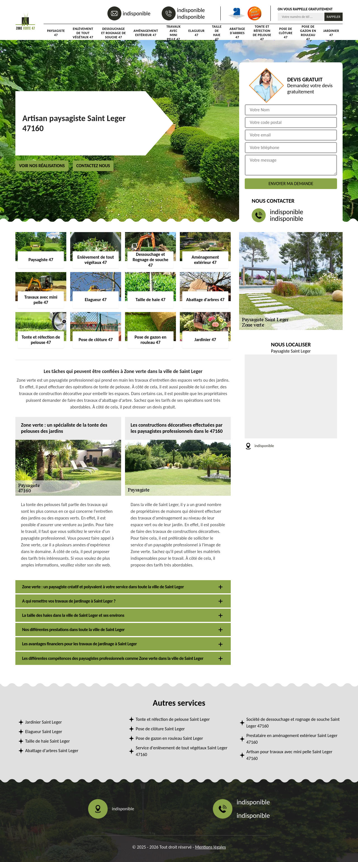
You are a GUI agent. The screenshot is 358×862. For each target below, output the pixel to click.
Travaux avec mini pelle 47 (173, 33)
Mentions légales (210, 847)
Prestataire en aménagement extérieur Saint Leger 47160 (292, 739)
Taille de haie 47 (217, 33)
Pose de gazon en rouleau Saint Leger (169, 738)
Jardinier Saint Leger (43, 722)
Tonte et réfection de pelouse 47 (262, 33)
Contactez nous (93, 165)
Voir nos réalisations (42, 165)
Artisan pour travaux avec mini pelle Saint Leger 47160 (289, 755)
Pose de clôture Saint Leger (160, 728)
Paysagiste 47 (56, 33)
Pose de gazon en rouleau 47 (308, 33)
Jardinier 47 (331, 33)
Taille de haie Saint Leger (47, 741)
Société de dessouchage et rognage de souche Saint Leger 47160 (293, 723)
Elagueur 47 (197, 33)
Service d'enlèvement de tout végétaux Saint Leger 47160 (181, 751)
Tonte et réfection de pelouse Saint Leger (173, 719)
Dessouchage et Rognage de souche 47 (113, 33)
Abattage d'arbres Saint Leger (51, 750)
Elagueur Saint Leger (43, 731)
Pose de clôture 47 (286, 33)
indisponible (136, 13)
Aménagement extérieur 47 (145, 33)
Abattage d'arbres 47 (237, 33)
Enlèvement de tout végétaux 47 (83, 33)
